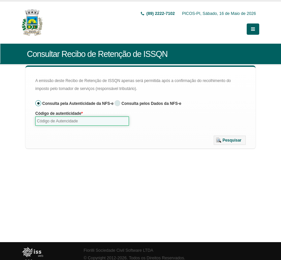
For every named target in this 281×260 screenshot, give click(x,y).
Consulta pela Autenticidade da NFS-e (77, 103)
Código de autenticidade (58, 113)
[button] (230, 140)
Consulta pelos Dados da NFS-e (151, 103)
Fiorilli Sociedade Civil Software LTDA (118, 250)
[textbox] (82, 121)
